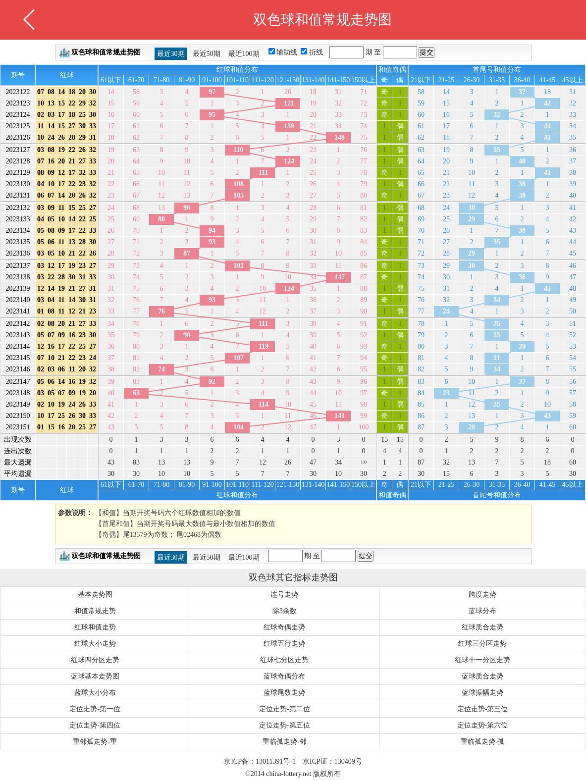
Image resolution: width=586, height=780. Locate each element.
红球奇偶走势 (284, 627)
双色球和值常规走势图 (106, 52)
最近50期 (206, 53)
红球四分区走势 (95, 660)
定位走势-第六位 (482, 725)
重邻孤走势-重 (95, 741)
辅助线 (287, 52)
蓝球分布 (482, 611)
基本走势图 (95, 594)
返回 (29, 20)
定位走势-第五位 (284, 725)
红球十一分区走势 (482, 660)
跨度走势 (482, 594)
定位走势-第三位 (482, 709)
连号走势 (284, 594)
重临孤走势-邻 (285, 741)
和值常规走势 (95, 611)
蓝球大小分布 (95, 692)
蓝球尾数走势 (284, 692)
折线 (317, 52)
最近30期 (171, 53)
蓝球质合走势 (482, 676)
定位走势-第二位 (284, 709)
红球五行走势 (284, 643)
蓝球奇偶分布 (284, 676)
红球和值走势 (95, 627)
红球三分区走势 (482, 643)
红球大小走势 (95, 643)
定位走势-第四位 (94, 725)
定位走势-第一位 (94, 709)
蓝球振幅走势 (482, 692)
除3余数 (284, 611)
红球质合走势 (482, 627)
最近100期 (244, 53)
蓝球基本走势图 (95, 676)
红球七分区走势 (284, 660)
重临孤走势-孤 (483, 741)
